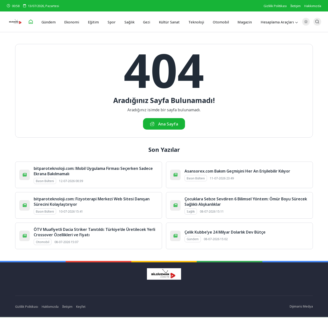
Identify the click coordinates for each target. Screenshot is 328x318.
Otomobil (217, 21)
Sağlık (129, 21)
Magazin (240, 21)
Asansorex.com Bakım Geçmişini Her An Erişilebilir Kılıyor (237, 172)
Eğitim (96, 21)
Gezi (146, 21)
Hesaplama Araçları (272, 21)
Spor (113, 21)
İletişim (295, 6)
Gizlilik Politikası (275, 6)
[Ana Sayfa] (36, 22)
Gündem (53, 21)
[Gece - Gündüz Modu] (306, 24)
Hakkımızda (312, 6)
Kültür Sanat (168, 21)
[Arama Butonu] (317, 22)
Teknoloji (194, 21)
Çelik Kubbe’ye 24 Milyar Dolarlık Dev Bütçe (225, 233)
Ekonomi (75, 21)
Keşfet (81, 307)
